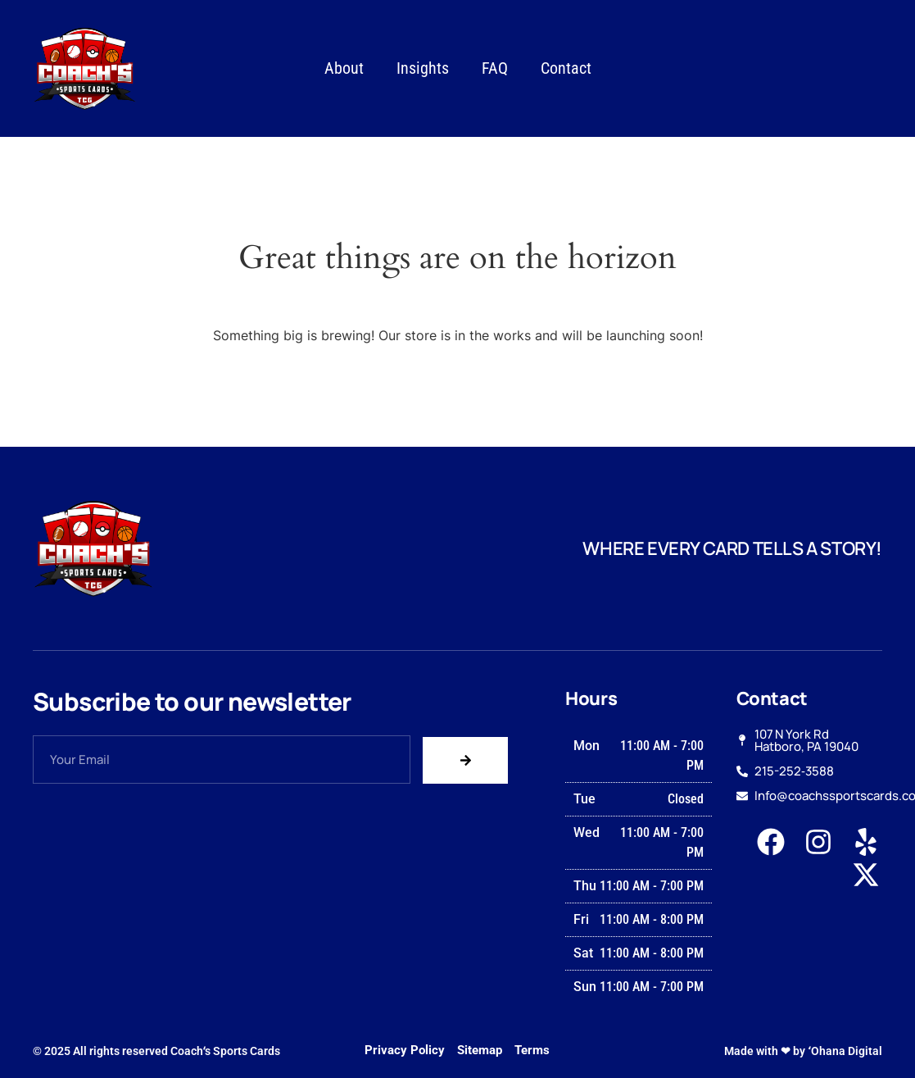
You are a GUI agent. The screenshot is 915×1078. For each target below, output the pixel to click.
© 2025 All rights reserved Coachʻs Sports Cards (156, 1051)
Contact (566, 68)
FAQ (495, 68)
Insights (422, 68)
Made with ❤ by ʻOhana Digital (803, 1051)
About (344, 68)
